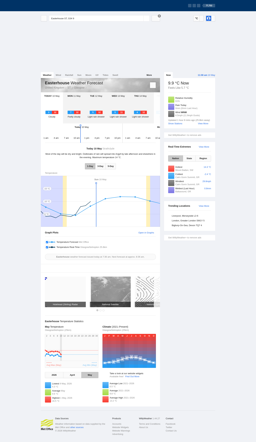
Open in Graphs (146, 232)
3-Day (100, 166)
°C (196, 18)
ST (69, 87)
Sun (79, 75)
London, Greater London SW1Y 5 (188, 220)
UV (97, 75)
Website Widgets (120, 427)
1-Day (90, 166)
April (72, 375)
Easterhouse (88, 87)
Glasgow (79, 87)
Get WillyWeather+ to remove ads (184, 135)
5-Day (111, 166)
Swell (115, 75)
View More (203, 123)
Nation (175, 158)
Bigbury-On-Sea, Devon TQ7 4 (187, 225)
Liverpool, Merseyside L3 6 (185, 216)
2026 (54, 375)
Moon (88, 75)
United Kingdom (54, 87)
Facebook (170, 424)
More (149, 75)
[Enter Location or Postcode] (99, 18)
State (189, 158)
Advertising (117, 434)
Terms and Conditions (149, 424)
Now (168, 75)
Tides (105, 75)
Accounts (116, 424)
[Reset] (140, 18)
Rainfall (69, 75)
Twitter (169, 427)
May (90, 375)
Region (203, 158)
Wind (58, 75)
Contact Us (171, 430)
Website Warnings (121, 430)
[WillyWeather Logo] (57, 5)
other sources (77, 427)
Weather (47, 75)
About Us (143, 427)
